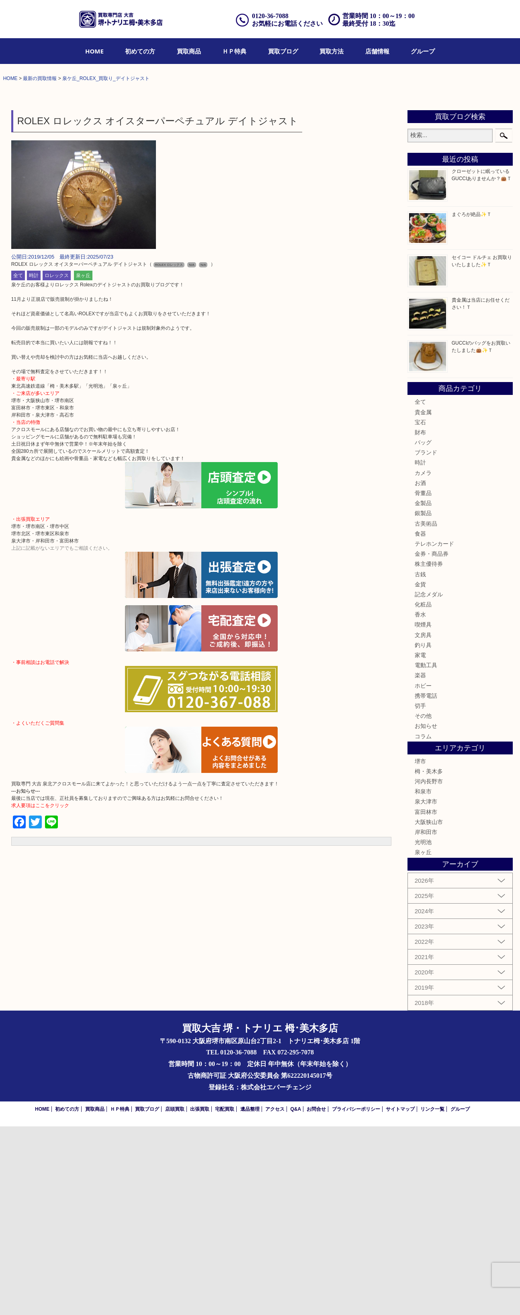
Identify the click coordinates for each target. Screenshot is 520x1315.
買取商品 (189, 51)
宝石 (420, 611)
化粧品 (423, 793)
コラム (423, 925)
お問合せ (316, 1298)
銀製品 (423, 702)
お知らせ (426, 915)
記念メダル (429, 783)
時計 (34, 464)
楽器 (420, 864)
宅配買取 (224, 1298)
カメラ (423, 661)
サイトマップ (400, 1298)
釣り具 (423, 833)
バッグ (423, 631)
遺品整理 (250, 1298)
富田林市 (426, 1000)
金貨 (420, 773)
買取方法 (331, 51)
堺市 (420, 950)
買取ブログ (283, 51)
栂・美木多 (429, 960)
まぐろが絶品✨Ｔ (471, 403)
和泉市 (423, 980)
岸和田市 (426, 1021)
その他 (423, 905)
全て (18, 464)
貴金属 (423, 601)
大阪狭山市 (429, 1010)
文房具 (423, 823)
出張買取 (199, 1298)
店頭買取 (174, 1298)
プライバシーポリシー (356, 1298)
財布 (420, 621)
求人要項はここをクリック (40, 994)
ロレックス (57, 464)
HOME (94, 51)
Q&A (295, 1298)
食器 (420, 722)
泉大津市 (426, 990)
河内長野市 (429, 970)
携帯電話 (426, 884)
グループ (423, 51)
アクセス (275, 1298)
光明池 (423, 1031)
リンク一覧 (432, 1298)
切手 (420, 895)
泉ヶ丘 (83, 464)
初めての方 (140, 51)
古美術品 (426, 712)
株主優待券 (429, 753)
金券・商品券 (431, 743)
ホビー (423, 874)
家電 (420, 844)
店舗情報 (377, 51)
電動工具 (426, 854)
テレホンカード (434, 732)
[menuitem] (94, 51)
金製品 (423, 692)
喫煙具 (423, 813)
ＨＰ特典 (234, 51)
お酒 (420, 671)
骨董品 (423, 682)
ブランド (426, 641)
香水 (420, 803)
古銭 (420, 763)
